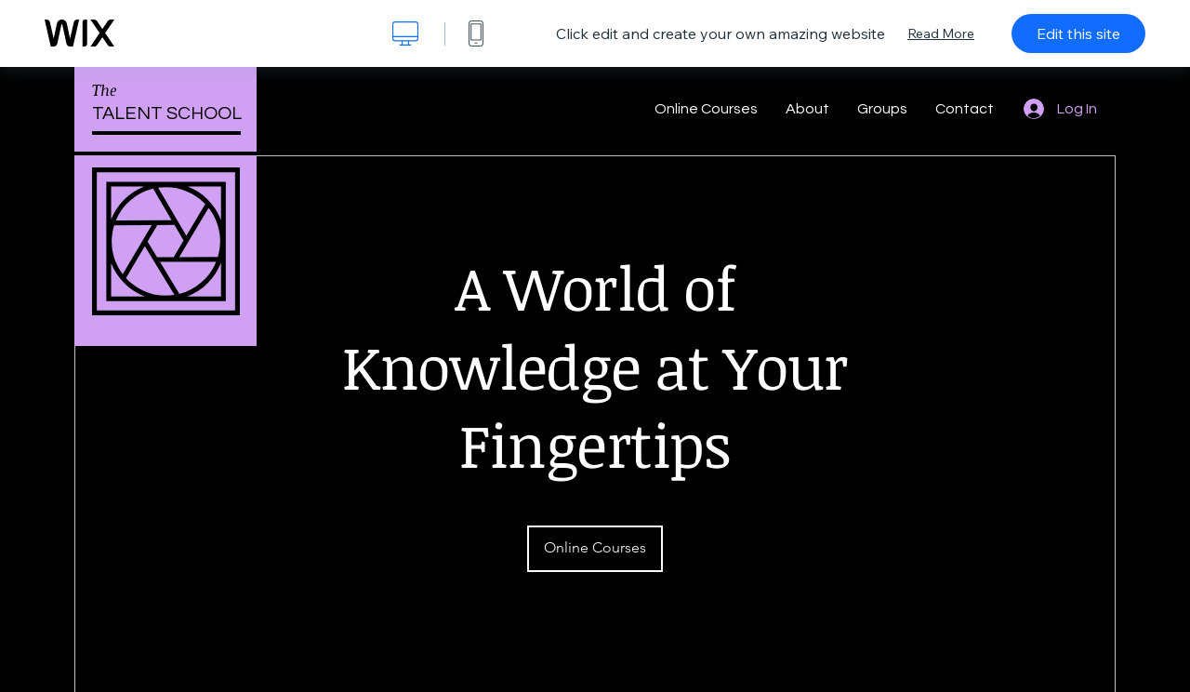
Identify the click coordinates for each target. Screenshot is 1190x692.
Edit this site (1078, 33)
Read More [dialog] (940, 33)
